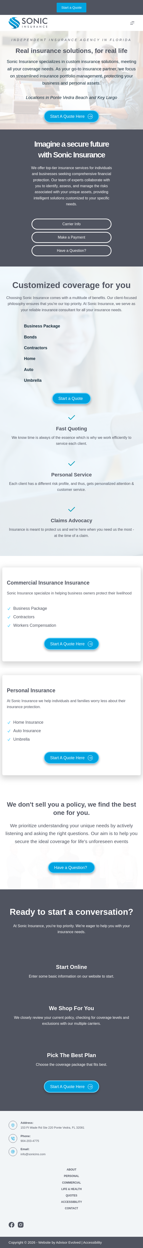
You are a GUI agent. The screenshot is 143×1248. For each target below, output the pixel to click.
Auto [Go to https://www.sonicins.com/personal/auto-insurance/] (28, 369)
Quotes (71, 1195)
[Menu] (132, 23)
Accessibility (71, 1202)
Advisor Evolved (68, 1242)
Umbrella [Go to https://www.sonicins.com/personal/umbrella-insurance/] (33, 380)
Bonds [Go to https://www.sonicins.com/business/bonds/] (30, 337)
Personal (71, 1176)
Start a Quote (71, 7)
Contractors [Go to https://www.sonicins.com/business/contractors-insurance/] (35, 348)
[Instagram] (21, 1225)
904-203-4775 (30, 1141)
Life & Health (71, 1189)
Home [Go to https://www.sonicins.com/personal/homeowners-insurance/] (29, 358)
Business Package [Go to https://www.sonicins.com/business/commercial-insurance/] (42, 326)
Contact (71, 1208)
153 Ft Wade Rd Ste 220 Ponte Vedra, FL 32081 (52, 1127)
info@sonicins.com (33, 1154)
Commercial (71, 1182)
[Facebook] (11, 1225)
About (72, 1169)
